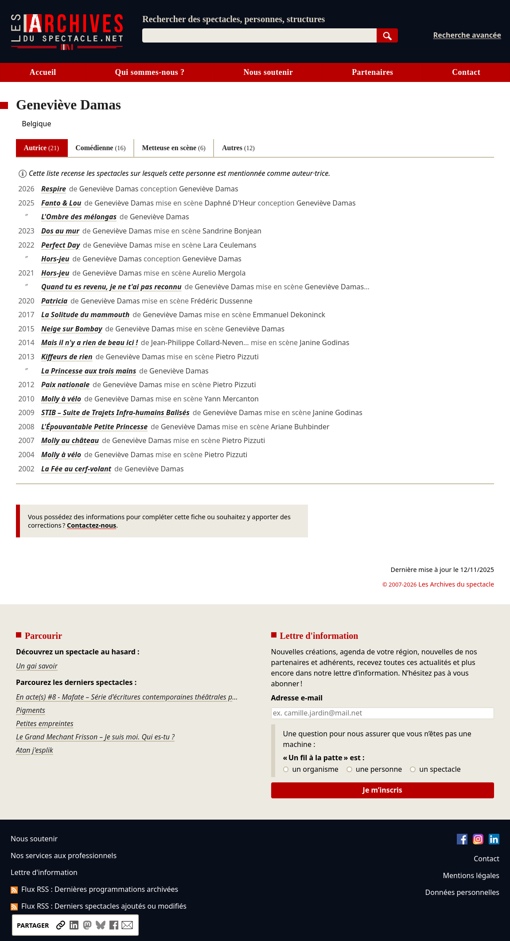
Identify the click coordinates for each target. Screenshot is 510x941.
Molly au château (70, 440)
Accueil (43, 72)
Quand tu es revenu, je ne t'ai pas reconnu (111, 287)
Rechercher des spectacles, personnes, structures (233, 19)
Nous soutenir (268, 72)
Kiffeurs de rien (67, 357)
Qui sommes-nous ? (150, 72)
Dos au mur (60, 231)
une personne (374, 770)
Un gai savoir (37, 666)
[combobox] (259, 35)
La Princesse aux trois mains (88, 371)
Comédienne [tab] (100, 148)
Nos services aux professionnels (64, 855)
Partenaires (372, 72)
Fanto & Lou (61, 203)
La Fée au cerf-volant (76, 469)
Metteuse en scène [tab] (174, 148)
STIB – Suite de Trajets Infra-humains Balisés (115, 412)
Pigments (30, 710)
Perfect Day (60, 245)
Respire (53, 189)
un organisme (311, 770)
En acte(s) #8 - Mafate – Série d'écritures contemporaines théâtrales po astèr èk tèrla (127, 697)
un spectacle (435, 770)
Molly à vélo (61, 399)
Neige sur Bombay (71, 329)
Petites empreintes (45, 723)
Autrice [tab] (41, 148)
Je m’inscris (382, 790)
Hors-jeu (55, 259)
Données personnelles (462, 892)
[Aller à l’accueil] (67, 48)
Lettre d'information (44, 872)
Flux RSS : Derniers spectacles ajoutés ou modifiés (99, 906)
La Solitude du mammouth (85, 314)
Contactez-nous (91, 525)
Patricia (54, 301)
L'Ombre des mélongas (79, 217)
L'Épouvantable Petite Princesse (94, 427)
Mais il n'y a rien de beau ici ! (89, 342)
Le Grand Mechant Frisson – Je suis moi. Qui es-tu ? (95, 737)
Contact (466, 72)
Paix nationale (65, 384)
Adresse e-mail (297, 698)
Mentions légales (471, 875)
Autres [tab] (238, 148)
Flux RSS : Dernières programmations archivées (94, 889)
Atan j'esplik (34, 750)
